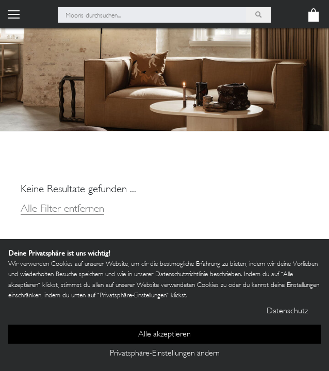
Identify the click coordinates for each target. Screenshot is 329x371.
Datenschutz (287, 311)
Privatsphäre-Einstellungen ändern (165, 354)
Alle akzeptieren (164, 335)
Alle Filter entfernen (62, 209)
